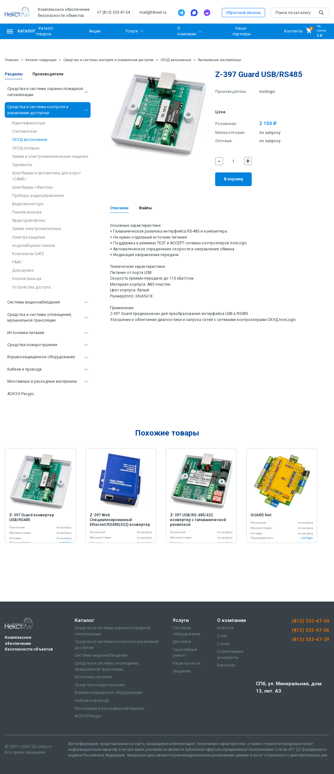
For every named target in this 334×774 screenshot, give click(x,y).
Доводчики (23, 270)
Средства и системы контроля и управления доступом (108, 60)
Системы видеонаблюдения (33, 302)
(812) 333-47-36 (310, 630)
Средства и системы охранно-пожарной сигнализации (45, 92)
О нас (222, 636)
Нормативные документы (230, 654)
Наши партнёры (242, 31)
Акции (94, 31)
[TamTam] (207, 13)
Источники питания (25, 333)
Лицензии (182, 671)
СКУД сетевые (25, 148)
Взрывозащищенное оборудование (41, 357)
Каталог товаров (44, 31)
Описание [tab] (119, 208)
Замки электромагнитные (36, 229)
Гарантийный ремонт (185, 652)
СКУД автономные (175, 60)
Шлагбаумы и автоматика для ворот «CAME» (46, 176)
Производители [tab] (47, 74)
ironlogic (267, 91)
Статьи (223, 644)
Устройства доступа (31, 287)
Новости (225, 628)
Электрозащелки (28, 237)
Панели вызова (26, 212)
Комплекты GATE (28, 254)
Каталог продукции (41, 60)
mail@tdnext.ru (153, 12)
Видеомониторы (28, 204)
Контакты (293, 31)
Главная (11, 60)
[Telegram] (181, 13)
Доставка (182, 641)
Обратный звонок (243, 12)
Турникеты (22, 165)
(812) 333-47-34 (310, 621)
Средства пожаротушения (32, 345)
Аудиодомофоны (28, 220)
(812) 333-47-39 (310, 639)
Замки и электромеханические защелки (50, 156)
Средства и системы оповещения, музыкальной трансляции (39, 317)
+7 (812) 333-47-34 (113, 12)
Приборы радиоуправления (38, 195)
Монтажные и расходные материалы (42, 381)
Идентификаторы (28, 123)
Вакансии (226, 665)
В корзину (233, 179)
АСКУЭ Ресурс (20, 394)
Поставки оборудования (186, 631)
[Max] (194, 13)
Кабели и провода (24, 369)
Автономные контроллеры (219, 60)
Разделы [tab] (14, 74)
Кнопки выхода (26, 278)
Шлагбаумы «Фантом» (32, 187)
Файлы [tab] (145, 208)
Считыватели (24, 131)
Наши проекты (187, 663)
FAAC (17, 262)
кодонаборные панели (33, 245)
